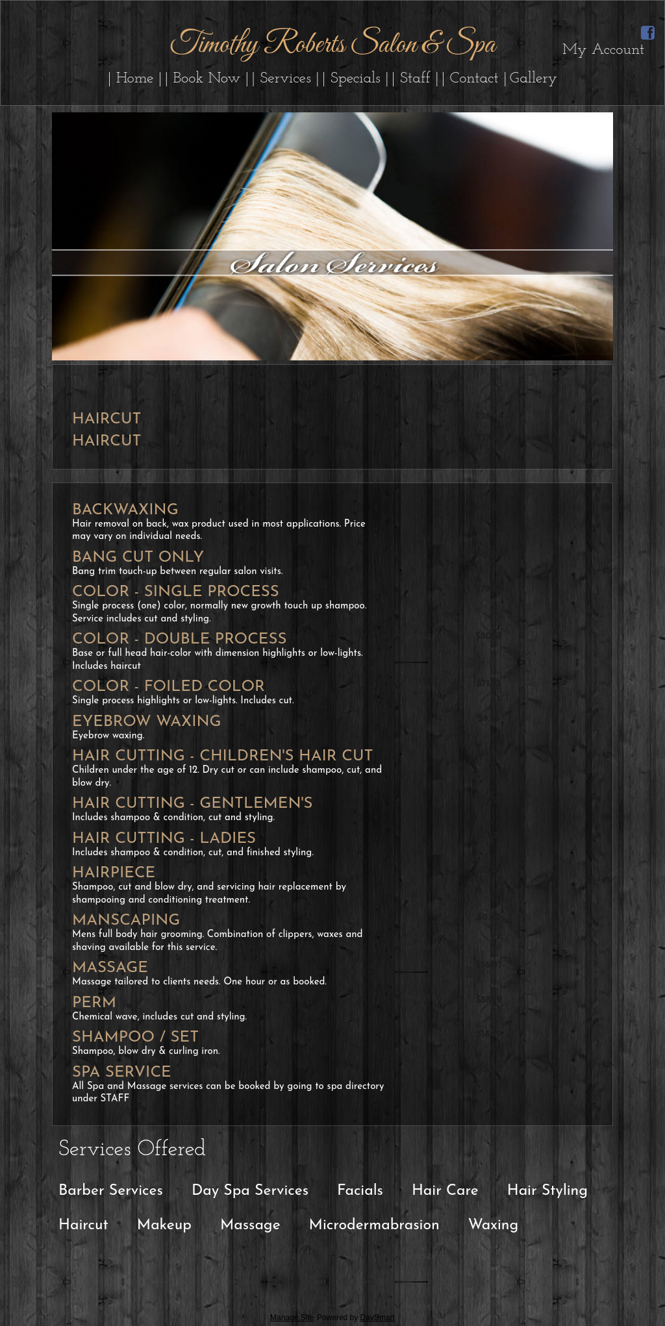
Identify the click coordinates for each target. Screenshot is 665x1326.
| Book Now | (207, 78)
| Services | (285, 78)
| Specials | (355, 78)
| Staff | (415, 78)
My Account (603, 50)
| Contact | (474, 78)
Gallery (533, 78)
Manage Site (292, 1317)
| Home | (135, 78)
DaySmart (377, 1317)
